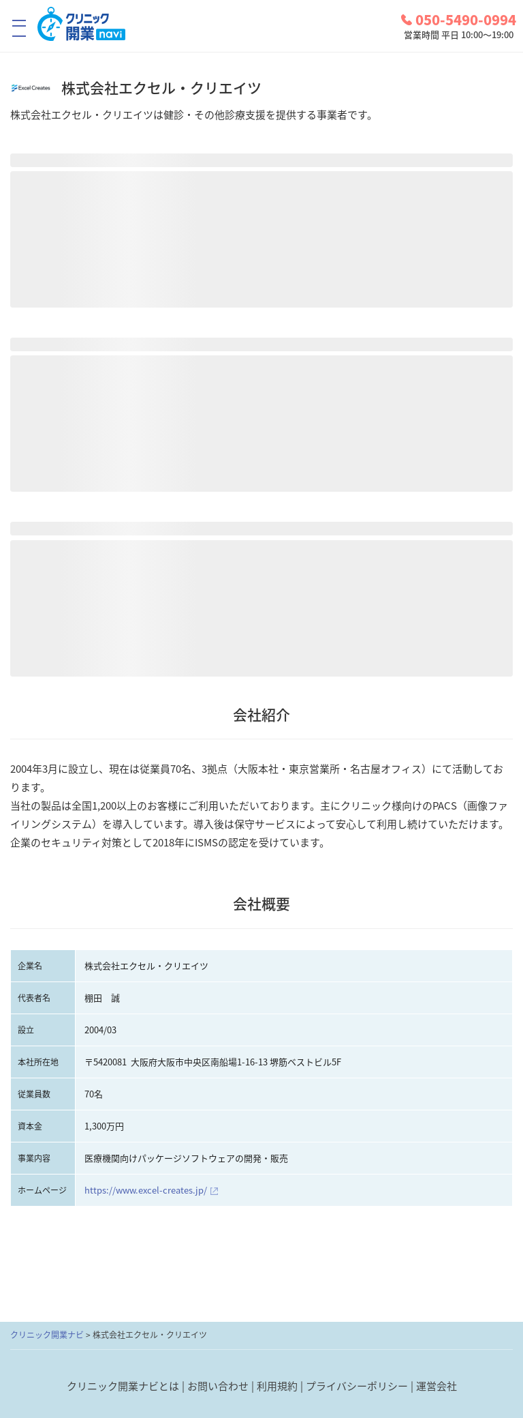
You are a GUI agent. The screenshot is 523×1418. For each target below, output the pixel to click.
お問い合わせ (218, 1385)
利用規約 (277, 1385)
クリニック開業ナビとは (123, 1385)
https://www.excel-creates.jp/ (145, 1189)
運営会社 (436, 1385)
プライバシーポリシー (357, 1385)
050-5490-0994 (458, 20)
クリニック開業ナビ (47, 1335)
